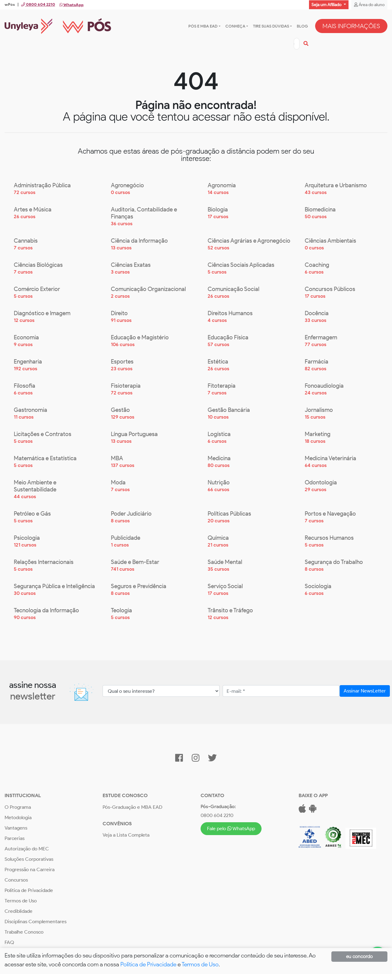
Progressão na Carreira (30, 870)
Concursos (16, 880)
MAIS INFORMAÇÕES (351, 26)
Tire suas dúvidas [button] (271, 26)
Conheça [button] (235, 26)
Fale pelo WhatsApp (231, 829)
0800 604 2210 (217, 816)
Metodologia (18, 818)
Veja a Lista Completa (126, 835)
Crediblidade (18, 911)
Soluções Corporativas (29, 859)
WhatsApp (71, 4)
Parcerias (14, 839)
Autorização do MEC (27, 849)
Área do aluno (369, 4)
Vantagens (16, 828)
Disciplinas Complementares (35, 922)
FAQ (9, 943)
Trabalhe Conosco (24, 932)
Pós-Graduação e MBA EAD (132, 807)
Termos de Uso (21, 901)
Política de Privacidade (29, 891)
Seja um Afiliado (326, 4)
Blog (302, 26)
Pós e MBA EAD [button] (202, 26)
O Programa (18, 807)
